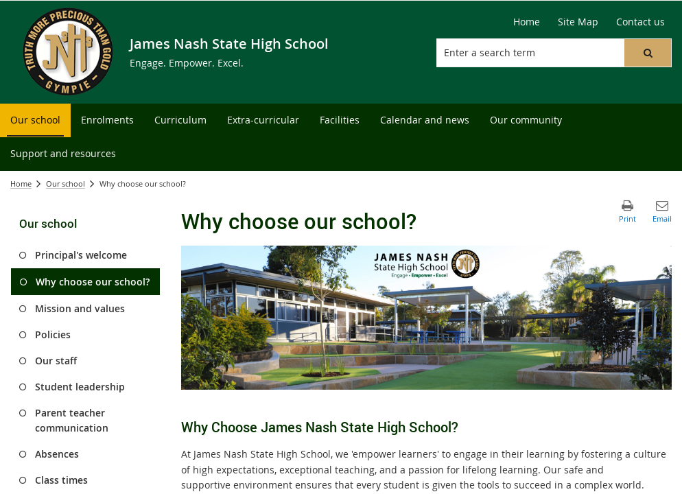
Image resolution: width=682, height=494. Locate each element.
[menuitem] (35, 120)
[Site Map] (578, 22)
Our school (65, 183)
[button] (647, 53)
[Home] (526, 22)
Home (21, 183)
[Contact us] (640, 22)
